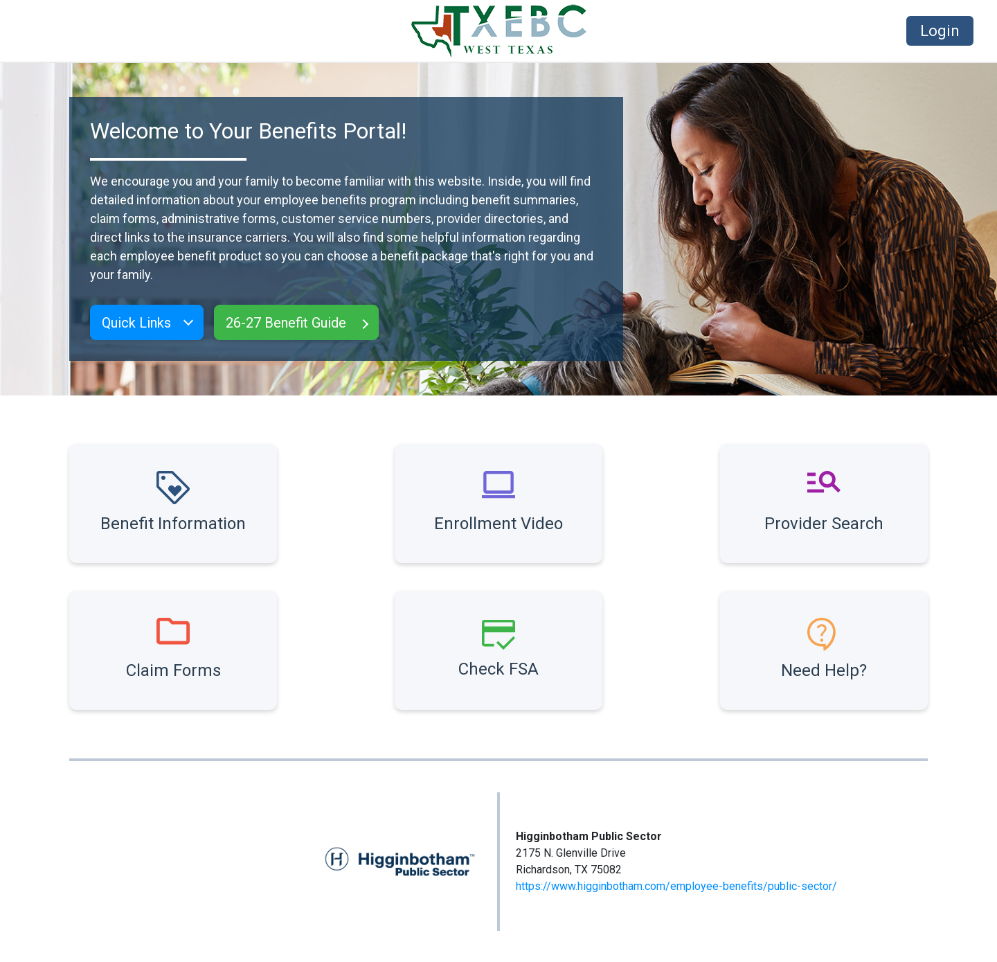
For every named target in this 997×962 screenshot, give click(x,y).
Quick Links (136, 322)
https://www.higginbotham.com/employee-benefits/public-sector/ (676, 886)
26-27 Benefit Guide (286, 322)
